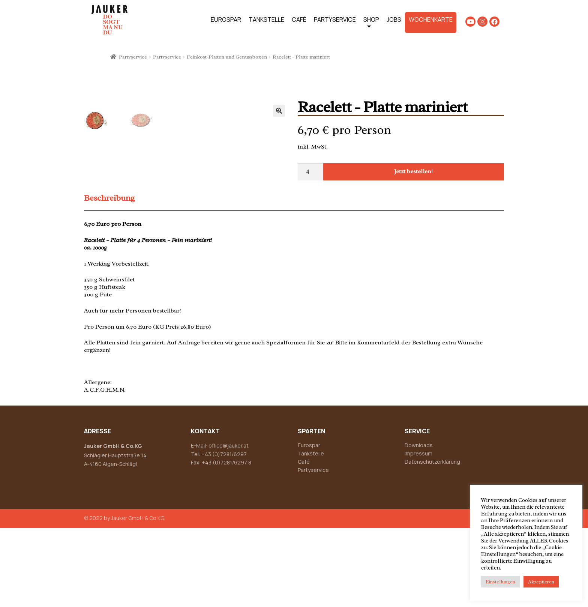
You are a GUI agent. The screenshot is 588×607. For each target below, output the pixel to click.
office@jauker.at (228, 524)
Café (304, 540)
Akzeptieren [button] (541, 581)
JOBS (394, 19)
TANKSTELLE (266, 19)
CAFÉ (299, 19)
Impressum (418, 532)
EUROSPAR (226, 19)
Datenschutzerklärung (432, 540)
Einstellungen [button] (500, 581)
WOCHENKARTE (431, 19)
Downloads (419, 524)
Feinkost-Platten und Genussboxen (227, 57)
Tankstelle (311, 532)
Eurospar (309, 524)
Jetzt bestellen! (413, 171)
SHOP (371, 24)
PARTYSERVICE (335, 19)
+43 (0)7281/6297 (224, 532)
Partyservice (133, 57)
